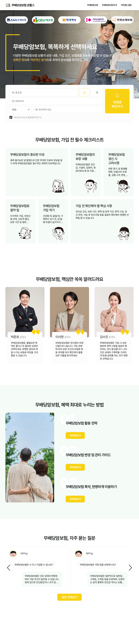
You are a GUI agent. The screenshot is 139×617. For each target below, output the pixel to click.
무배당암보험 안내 (109, 5)
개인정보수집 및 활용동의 (25, 117)
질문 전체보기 (69, 597)
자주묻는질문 (126, 5)
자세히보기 (75, 435)
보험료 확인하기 (117, 101)
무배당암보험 (92, 5)
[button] (130, 568)
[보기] (38, 117)
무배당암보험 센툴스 (8, 5)
